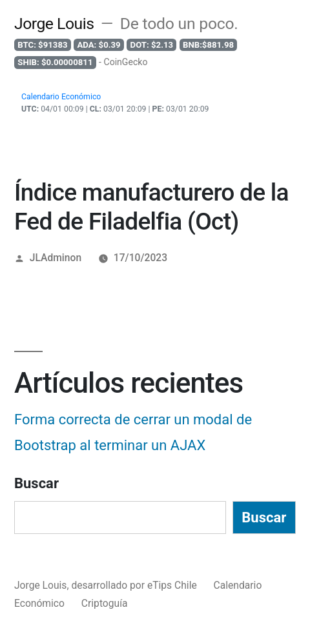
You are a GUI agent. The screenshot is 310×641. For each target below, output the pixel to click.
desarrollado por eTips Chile (135, 585)
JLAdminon (55, 257)
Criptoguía (104, 603)
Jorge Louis (54, 23)
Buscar (36, 483)
